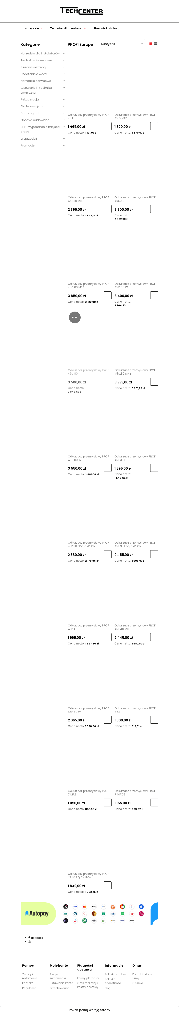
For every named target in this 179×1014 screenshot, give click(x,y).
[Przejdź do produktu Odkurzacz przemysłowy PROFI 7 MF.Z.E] (136, 758)
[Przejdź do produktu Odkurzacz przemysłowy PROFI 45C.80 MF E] (136, 338)
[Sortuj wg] (122, 43)
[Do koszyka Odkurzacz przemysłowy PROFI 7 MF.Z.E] (154, 802)
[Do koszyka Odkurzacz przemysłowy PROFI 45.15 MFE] (154, 126)
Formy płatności (88, 978)
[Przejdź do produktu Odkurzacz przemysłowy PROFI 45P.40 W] (90, 676)
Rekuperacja (30, 99)
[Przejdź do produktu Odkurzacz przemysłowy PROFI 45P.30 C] (136, 424)
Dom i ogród (30, 113)
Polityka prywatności (113, 981)
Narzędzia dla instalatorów (40, 53)
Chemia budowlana (35, 120)
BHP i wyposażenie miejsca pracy (40, 129)
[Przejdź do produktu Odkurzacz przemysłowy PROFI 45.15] (90, 82)
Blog (108, 988)
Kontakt (27, 983)
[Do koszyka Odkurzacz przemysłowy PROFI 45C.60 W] (154, 295)
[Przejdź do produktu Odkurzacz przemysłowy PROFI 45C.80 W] (90, 424)
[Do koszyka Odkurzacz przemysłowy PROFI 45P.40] (108, 637)
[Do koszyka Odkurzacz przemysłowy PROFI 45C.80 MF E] (154, 382)
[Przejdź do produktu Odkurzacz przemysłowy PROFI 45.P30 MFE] (90, 165)
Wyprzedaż (29, 138)
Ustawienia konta (61, 983)
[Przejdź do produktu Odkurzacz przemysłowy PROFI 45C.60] (136, 165)
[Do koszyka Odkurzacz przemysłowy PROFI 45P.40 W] (108, 720)
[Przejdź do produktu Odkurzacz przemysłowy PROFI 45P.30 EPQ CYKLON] (136, 510)
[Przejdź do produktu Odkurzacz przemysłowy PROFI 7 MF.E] (90, 758)
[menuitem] (33, 28)
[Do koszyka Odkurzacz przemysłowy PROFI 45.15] (108, 126)
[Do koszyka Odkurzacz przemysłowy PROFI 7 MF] (154, 720)
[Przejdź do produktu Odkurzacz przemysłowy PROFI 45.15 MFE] (136, 82)
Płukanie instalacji (33, 67)
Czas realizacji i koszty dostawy (87, 985)
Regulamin (29, 988)
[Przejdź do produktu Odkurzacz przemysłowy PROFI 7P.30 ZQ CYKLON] (90, 841)
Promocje (28, 145)
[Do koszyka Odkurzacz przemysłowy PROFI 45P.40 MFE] (154, 637)
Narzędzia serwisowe (36, 81)
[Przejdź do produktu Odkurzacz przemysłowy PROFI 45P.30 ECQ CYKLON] (90, 510)
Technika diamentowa (37, 60)
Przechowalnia (59, 988)
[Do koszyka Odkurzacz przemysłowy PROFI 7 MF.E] (108, 802)
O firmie (138, 983)
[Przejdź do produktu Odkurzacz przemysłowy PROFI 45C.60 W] (136, 251)
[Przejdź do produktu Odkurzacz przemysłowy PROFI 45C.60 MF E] (90, 251)
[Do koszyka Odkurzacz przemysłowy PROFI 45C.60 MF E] (108, 295)
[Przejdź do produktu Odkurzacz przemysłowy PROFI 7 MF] (136, 676)
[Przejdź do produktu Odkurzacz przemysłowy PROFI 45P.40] (90, 593)
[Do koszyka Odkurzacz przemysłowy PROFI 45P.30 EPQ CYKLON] (154, 554)
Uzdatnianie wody (34, 74)
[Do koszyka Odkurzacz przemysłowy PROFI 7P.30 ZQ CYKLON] (108, 885)
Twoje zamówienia (58, 976)
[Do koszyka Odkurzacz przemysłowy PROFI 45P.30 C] (154, 468)
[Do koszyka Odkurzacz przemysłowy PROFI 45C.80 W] (108, 468)
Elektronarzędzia (32, 106)
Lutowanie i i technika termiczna (36, 90)
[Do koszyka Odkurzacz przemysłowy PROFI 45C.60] (154, 209)
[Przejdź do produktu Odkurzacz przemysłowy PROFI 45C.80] (90, 338)
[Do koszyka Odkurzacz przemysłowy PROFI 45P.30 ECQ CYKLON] (108, 554)
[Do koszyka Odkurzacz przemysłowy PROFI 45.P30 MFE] (108, 209)
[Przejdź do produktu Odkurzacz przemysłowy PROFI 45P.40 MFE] (136, 593)
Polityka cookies (115, 974)
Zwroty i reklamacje (30, 976)
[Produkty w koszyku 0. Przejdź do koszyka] (117, 11)
